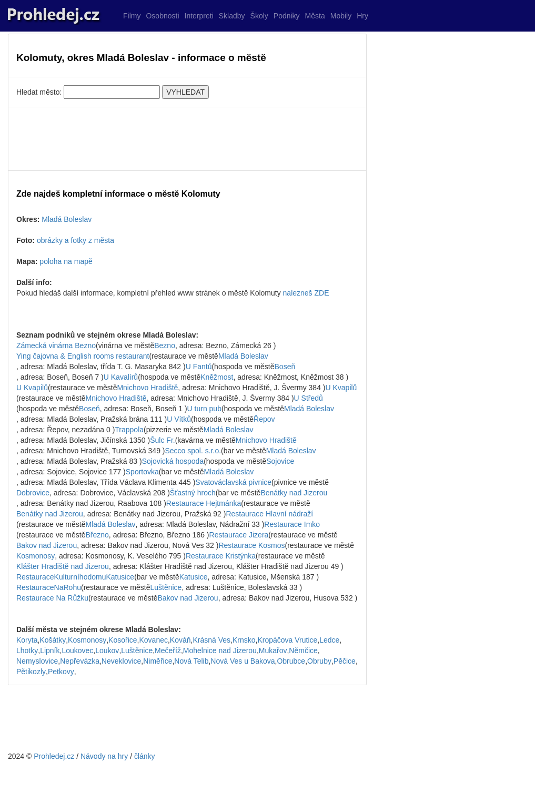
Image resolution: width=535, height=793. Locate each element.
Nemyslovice (37, 661)
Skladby (232, 16)
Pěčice (345, 661)
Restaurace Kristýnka (221, 556)
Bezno (164, 345)
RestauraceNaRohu (48, 587)
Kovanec (153, 640)
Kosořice (122, 640)
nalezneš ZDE (306, 293)
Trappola (129, 429)
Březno (97, 535)
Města (315, 16)
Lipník (49, 650)
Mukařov (273, 650)
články (144, 756)
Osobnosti (162, 16)
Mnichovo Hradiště (147, 387)
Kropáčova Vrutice (287, 640)
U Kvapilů (32, 387)
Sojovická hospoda (173, 461)
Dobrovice (32, 493)
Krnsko (244, 640)
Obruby (319, 661)
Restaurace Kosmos (251, 545)
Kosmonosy (35, 556)
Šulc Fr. (162, 440)
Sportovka (142, 471)
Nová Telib (191, 661)
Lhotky (27, 650)
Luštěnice (165, 587)
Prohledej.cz (54, 756)
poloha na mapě (65, 261)
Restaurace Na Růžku (52, 598)
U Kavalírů (121, 377)
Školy (259, 16)
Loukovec (77, 650)
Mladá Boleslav (67, 219)
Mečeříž (168, 650)
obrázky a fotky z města (75, 240)
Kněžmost (216, 377)
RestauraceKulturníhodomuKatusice (75, 577)
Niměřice (157, 661)
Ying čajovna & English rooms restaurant (82, 356)
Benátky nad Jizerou (293, 493)
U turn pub (204, 408)
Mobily (340, 16)
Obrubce (291, 661)
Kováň (180, 640)
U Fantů (199, 366)
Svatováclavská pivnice (233, 482)
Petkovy (61, 671)
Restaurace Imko (292, 524)
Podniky (287, 16)
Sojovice (280, 461)
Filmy (131, 16)
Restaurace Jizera (239, 535)
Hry (362, 16)
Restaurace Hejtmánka (203, 503)
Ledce (329, 640)
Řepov (264, 419)
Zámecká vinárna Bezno (56, 345)
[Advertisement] (187, 138)
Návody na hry (104, 756)
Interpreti (199, 16)
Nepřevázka (79, 661)
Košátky (52, 640)
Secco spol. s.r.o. (193, 450)
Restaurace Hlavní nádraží (269, 514)
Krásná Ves (211, 640)
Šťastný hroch (193, 493)
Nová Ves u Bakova (242, 661)
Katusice (193, 577)
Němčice (303, 650)
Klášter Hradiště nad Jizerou (62, 566)
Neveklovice (121, 661)
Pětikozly (31, 671)
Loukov (107, 650)
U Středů (308, 398)
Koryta (26, 640)
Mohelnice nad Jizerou (220, 650)
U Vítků (179, 419)
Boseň (285, 366)
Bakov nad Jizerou (46, 545)
